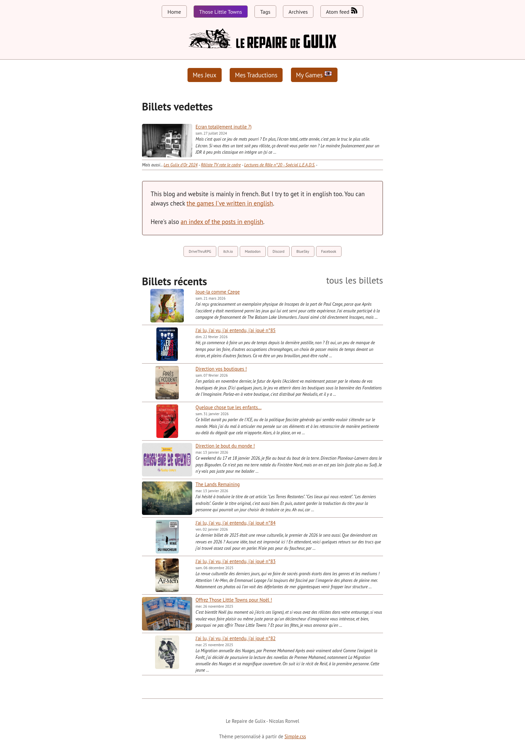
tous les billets (354, 281)
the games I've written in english (229, 203)
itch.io (228, 251)
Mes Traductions (256, 75)
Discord (279, 251)
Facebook (328, 251)
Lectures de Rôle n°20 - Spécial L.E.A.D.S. (279, 165)
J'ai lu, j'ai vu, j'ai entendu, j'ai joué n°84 (236, 523)
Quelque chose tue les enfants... (228, 407)
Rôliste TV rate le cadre (221, 165)
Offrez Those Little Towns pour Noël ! (234, 600)
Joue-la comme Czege (218, 292)
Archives (298, 11)
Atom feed (342, 11)
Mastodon (252, 251)
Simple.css (295, 736)
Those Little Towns (220, 11)
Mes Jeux (205, 75)
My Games (314, 75)
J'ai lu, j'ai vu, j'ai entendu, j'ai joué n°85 (236, 330)
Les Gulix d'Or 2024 (180, 165)
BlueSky (302, 251)
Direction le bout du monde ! (225, 446)
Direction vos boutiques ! (221, 369)
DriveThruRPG (200, 251)
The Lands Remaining (218, 484)
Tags (265, 11)
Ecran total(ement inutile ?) (223, 127)
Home (174, 11)
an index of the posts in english (222, 222)
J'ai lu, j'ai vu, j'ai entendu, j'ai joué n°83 (236, 561)
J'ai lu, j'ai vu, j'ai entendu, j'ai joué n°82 (236, 638)
